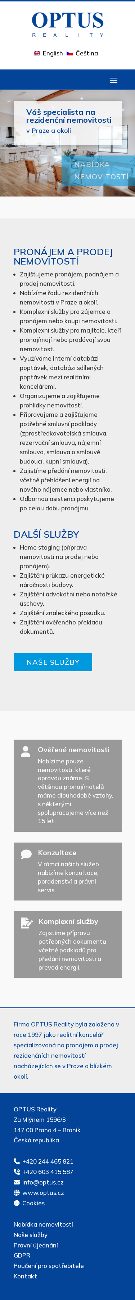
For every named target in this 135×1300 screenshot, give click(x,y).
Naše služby (53, 662)
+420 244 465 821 (47, 1161)
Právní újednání (36, 1245)
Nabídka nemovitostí (43, 1224)
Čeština (87, 53)
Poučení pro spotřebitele (49, 1265)
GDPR (22, 1255)
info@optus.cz (43, 1182)
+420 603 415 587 (47, 1171)
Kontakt (25, 1276)
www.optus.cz (43, 1192)
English (53, 53)
